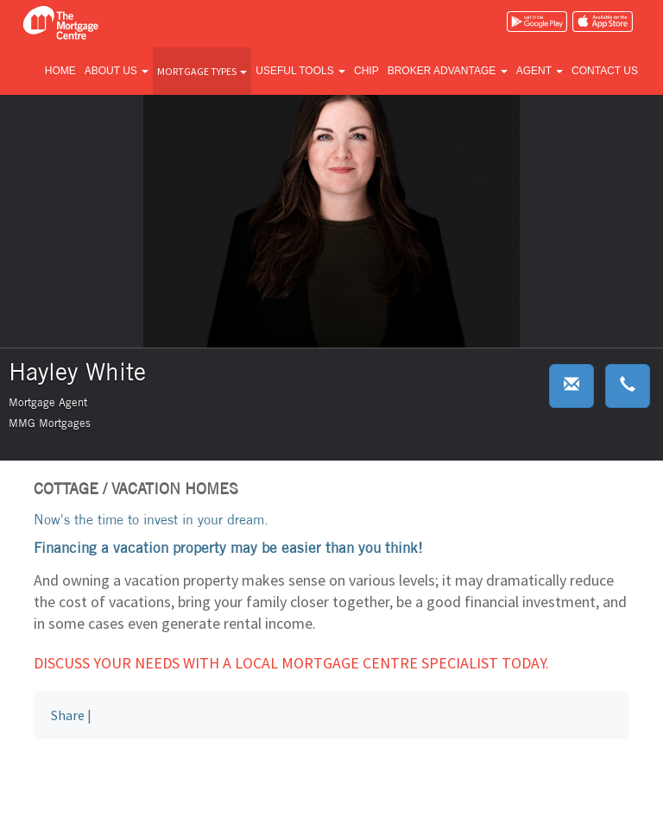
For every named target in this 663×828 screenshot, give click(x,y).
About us (116, 71)
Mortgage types (202, 71)
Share (68, 715)
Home (60, 71)
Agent (539, 71)
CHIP (366, 71)
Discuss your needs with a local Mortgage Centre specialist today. (291, 663)
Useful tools (300, 71)
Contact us (604, 71)
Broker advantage (448, 71)
